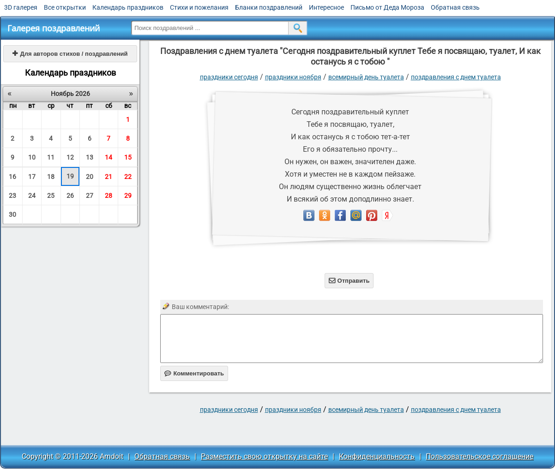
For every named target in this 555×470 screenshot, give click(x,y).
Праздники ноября (293, 77)
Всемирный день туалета (366, 77)
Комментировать (194, 373)
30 (12, 214)
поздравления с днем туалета (456, 77)
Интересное (326, 7)
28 (108, 195)
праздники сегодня (229, 77)
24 (32, 195)
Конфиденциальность (377, 456)
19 (70, 176)
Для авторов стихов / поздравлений (69, 53)
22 (128, 176)
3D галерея (20, 7)
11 (50, 157)
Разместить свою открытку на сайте (264, 456)
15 (128, 157)
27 (89, 195)
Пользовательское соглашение (479, 456)
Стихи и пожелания (199, 7)
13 (89, 157)
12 (70, 157)
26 (70, 195)
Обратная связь (455, 7)
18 (50, 176)
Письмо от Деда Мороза (387, 7)
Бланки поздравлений (268, 7)
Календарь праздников (127, 7)
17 (32, 176)
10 (32, 157)
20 (89, 176)
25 (50, 195)
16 (12, 176)
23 (12, 195)
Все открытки (65, 7)
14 (108, 157)
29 (128, 195)
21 (108, 176)
